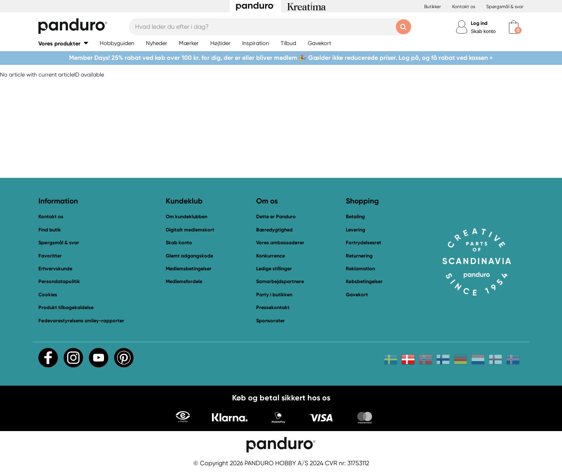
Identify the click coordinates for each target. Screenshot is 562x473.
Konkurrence (270, 256)
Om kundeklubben (186, 216)
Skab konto (483, 31)
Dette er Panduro (276, 216)
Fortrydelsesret (363, 242)
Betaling (355, 216)
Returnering (359, 256)
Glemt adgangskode (189, 256)
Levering (355, 230)
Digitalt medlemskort (190, 230)
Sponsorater (270, 320)
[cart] (514, 27)
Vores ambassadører (280, 242)
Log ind (479, 23)
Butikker (432, 6)
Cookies (47, 294)
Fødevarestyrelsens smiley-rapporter (81, 320)
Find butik (49, 230)
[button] (63, 43)
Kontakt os (463, 6)
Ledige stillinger (274, 268)
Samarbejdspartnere (280, 281)
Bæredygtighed (274, 230)
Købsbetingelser (364, 281)
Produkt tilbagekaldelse (66, 307)
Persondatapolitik (59, 281)
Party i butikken (274, 294)
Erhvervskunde (55, 268)
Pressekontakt (273, 307)
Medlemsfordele (184, 281)
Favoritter (50, 256)
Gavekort (357, 294)
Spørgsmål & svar (505, 6)
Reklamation (360, 268)
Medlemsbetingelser (189, 268)
